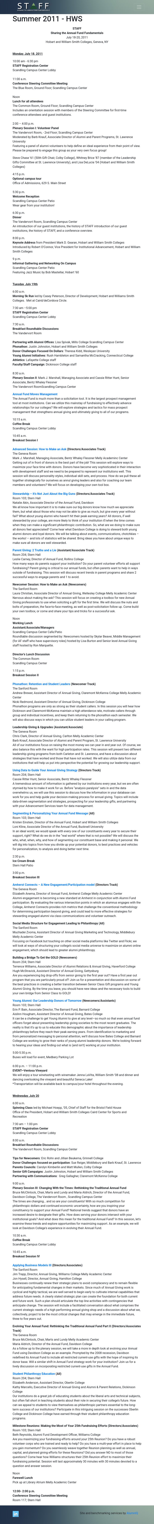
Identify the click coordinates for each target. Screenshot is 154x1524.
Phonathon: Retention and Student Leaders (41, 684)
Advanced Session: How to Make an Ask (39, 449)
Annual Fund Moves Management (35, 394)
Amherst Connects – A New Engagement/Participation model (54, 884)
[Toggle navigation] (139, 7)
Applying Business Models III (32, 1265)
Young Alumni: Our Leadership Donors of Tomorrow (47, 1000)
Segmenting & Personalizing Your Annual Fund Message (50, 813)
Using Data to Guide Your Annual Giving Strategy (45, 770)
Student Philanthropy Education (34, 1374)
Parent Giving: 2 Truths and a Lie (34, 550)
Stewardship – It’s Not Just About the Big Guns (44, 494)
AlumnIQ (132, 1513)
